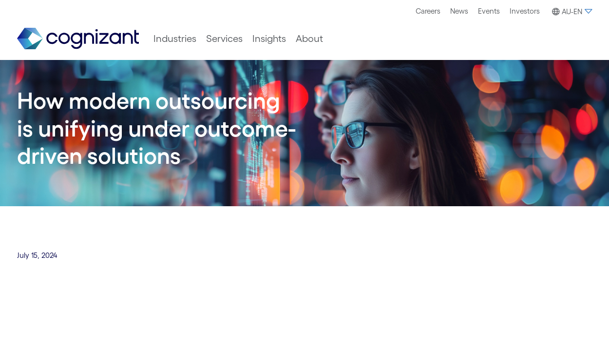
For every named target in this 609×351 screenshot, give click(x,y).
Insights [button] (269, 38)
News (459, 11)
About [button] (309, 38)
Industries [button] (174, 38)
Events (489, 11)
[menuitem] (428, 11)
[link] (78, 39)
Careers (428, 11)
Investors (525, 11)
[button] (571, 11)
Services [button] (224, 38)
